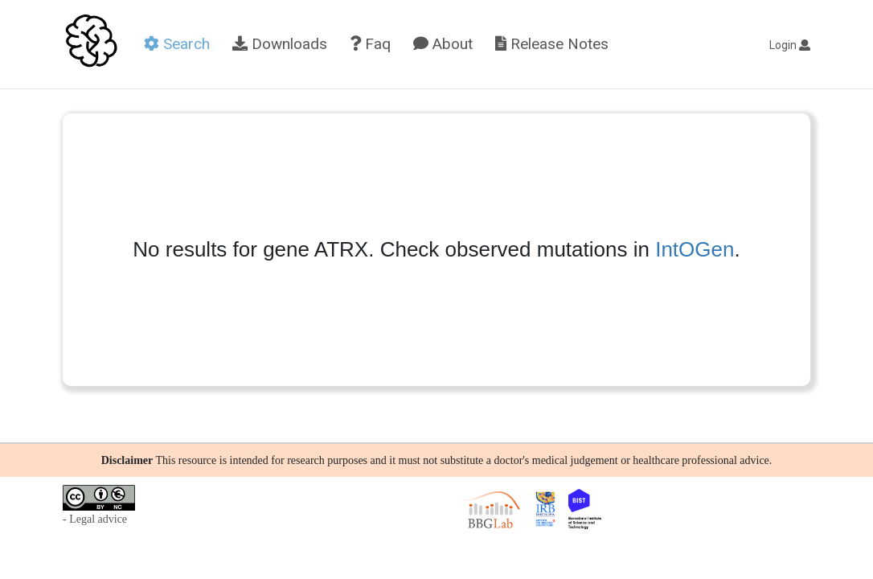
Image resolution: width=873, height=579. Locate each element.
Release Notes (552, 44)
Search (177, 44)
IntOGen (694, 249)
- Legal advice (95, 519)
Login (789, 45)
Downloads (279, 44)
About (443, 44)
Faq (370, 44)
